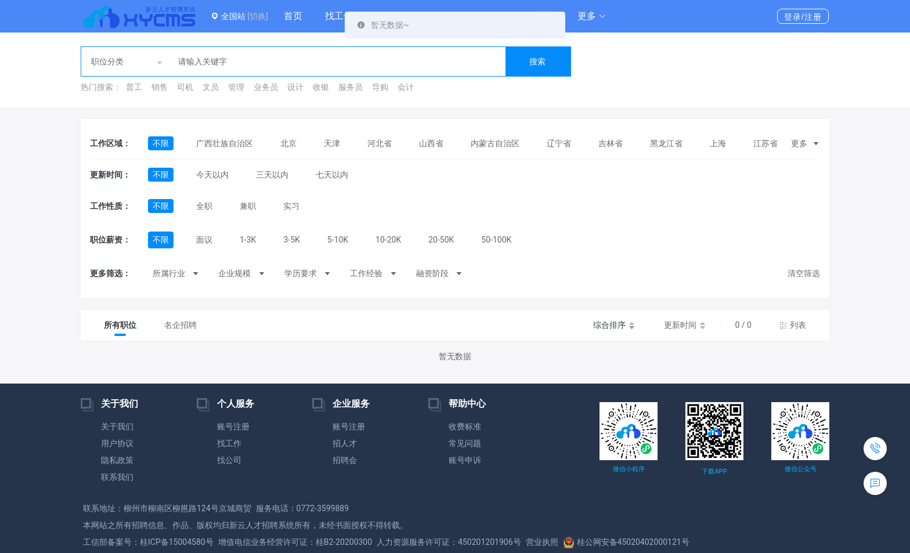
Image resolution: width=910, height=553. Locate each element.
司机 (185, 87)
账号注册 (233, 426)
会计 (406, 87)
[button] (591, 16)
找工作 (339, 15)
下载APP (714, 471)
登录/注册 (803, 16)
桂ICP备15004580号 (177, 542)
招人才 (345, 443)
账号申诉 (465, 460)
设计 (295, 87)
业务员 (266, 87)
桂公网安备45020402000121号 (626, 542)
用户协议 (117, 443)
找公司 (229, 460)
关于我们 (117, 426)
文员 (211, 87)
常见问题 (465, 443)
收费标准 (465, 426)
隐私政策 (117, 460)
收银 (321, 87)
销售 (159, 87)
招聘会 (345, 460)
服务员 (350, 87)
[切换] (257, 16)
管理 (236, 87)
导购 (380, 87)
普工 (134, 87)
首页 (293, 15)
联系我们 (117, 477)
